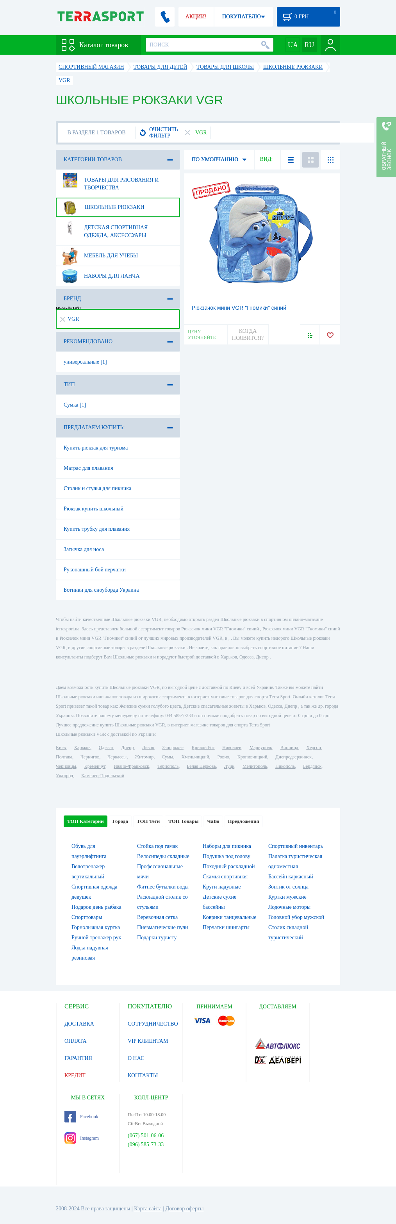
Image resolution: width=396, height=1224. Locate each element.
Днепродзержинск (293, 757)
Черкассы (117, 757)
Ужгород (64, 775)
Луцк (229, 766)
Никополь (285, 766)
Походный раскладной (229, 866)
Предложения (243, 821)
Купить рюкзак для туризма (96, 448)
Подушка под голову (226, 856)
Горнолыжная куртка (95, 927)
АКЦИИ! (196, 17)
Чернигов (89, 757)
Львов (148, 747)
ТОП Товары (183, 821)
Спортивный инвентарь (295, 846)
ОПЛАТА (75, 1041)
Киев (61, 747)
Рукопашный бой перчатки (95, 570)
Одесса (106, 747)
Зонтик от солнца (288, 887)
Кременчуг (94, 766)
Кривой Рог (203, 747)
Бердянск (312, 766)
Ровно (223, 757)
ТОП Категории (85, 821)
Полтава (64, 757)
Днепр (127, 747)
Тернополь (167, 766)
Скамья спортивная (225, 877)
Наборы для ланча (100, 276)
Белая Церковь (201, 766)
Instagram (81, 1138)
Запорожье (172, 747)
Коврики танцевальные (229, 917)
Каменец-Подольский (102, 775)
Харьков (82, 747)
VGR (69, 319)
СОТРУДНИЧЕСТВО (153, 1024)
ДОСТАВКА (79, 1024)
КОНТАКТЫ (143, 1075)
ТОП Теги (148, 821)
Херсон (313, 747)
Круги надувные (222, 887)
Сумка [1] (75, 405)
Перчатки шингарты (226, 927)
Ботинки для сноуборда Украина (101, 590)
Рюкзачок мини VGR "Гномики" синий (239, 308)
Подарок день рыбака (96, 907)
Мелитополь (255, 766)
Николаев (231, 747)
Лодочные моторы (289, 907)
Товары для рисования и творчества (110, 181)
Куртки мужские (287, 897)
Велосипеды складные (163, 856)
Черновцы (66, 766)
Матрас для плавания (88, 468)
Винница (289, 747)
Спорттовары (86, 917)
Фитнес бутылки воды (163, 887)
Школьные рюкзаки (102, 207)
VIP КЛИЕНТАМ (148, 1041)
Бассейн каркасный (290, 877)
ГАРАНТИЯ (78, 1058)
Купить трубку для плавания (97, 529)
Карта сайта (148, 1209)
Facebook (81, 1116)
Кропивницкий (252, 757)
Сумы (167, 757)
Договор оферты (185, 1209)
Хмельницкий (195, 757)
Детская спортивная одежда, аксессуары (104, 228)
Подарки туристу (157, 937)
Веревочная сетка (157, 917)
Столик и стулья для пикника (97, 488)
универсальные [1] (85, 362)
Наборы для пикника (227, 846)
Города (120, 821)
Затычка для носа (84, 549)
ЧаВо (213, 821)
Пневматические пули (162, 927)
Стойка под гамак (157, 846)
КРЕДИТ (75, 1075)
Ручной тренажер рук (96, 937)
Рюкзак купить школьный (93, 509)
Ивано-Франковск (131, 766)
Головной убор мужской (296, 917)
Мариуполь (261, 747)
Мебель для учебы (99, 256)
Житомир (144, 757)
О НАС (136, 1058)
